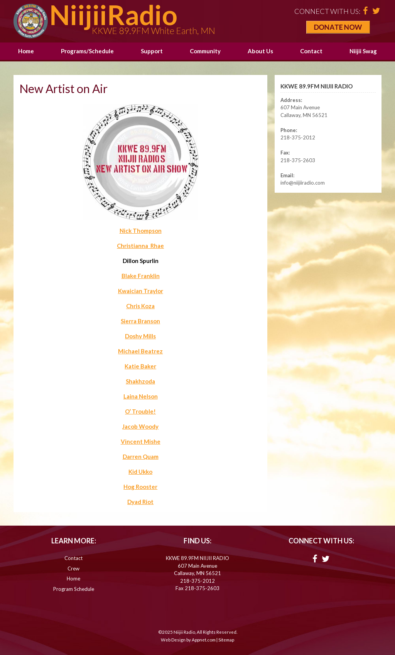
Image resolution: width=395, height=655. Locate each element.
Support (152, 51)
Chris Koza (140, 305)
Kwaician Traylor (140, 290)
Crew (73, 568)
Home (26, 51)
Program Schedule (73, 589)
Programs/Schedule (87, 51)
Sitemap (226, 639)
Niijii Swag (363, 51)
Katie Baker (140, 366)
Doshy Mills (140, 336)
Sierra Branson (140, 320)
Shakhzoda (140, 381)
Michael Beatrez (140, 351)
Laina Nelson (140, 396)
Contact (311, 51)
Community (205, 51)
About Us (260, 51)
